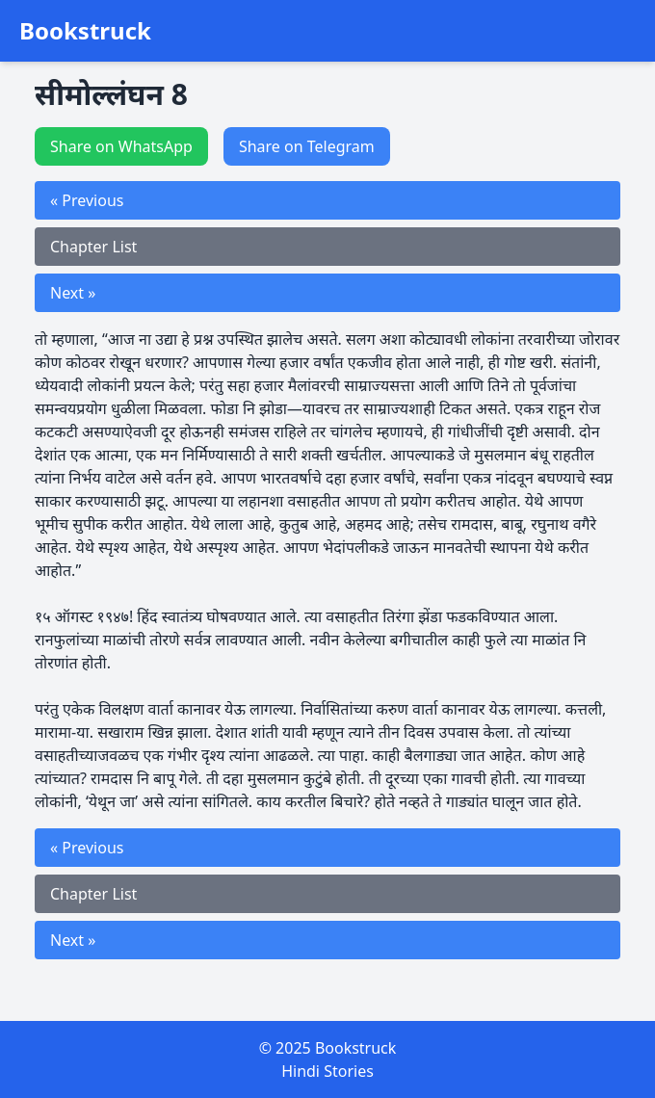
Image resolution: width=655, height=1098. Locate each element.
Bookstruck (85, 30)
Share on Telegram (307, 146)
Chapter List (93, 246)
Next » (72, 292)
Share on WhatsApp (121, 146)
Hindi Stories (327, 1071)
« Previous (86, 200)
